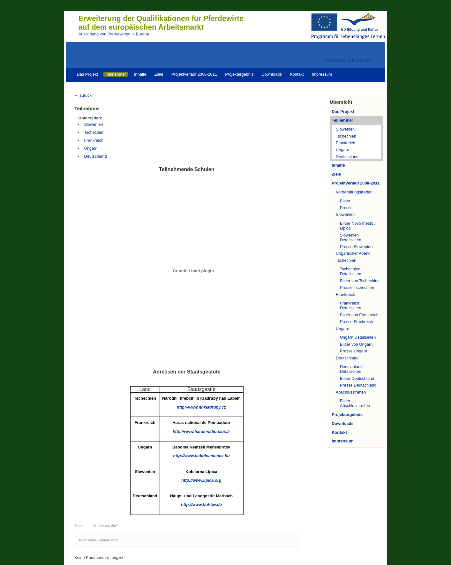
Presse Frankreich (356, 321)
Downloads (271, 74)
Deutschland (347, 156)
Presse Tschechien (357, 287)
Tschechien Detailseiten (350, 271)
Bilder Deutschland (357, 378)
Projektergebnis (239, 74)
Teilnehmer (116, 74)
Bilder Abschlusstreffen (355, 403)
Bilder (345, 201)
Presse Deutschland (358, 385)
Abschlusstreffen (351, 392)
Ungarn (342, 149)
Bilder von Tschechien (360, 280)
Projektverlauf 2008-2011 (194, 74)
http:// (201, 480)
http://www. (201, 431)
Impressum (322, 74)
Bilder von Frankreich (359, 315)
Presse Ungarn (353, 351)
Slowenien (345, 129)
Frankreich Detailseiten (350, 305)
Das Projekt (87, 74)
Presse (346, 207)
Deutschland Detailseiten (351, 369)
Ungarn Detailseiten (358, 337)
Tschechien (346, 136)
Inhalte (140, 74)
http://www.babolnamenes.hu (201, 455)
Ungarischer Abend (353, 253)
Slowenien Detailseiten (350, 237)
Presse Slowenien (356, 246)
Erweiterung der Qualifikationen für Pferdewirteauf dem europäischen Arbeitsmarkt (161, 22)
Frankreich (345, 142)
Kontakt (297, 74)
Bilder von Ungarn (356, 344)
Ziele (158, 74)
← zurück (83, 95)
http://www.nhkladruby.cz (201, 407)
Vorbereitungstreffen (354, 192)
